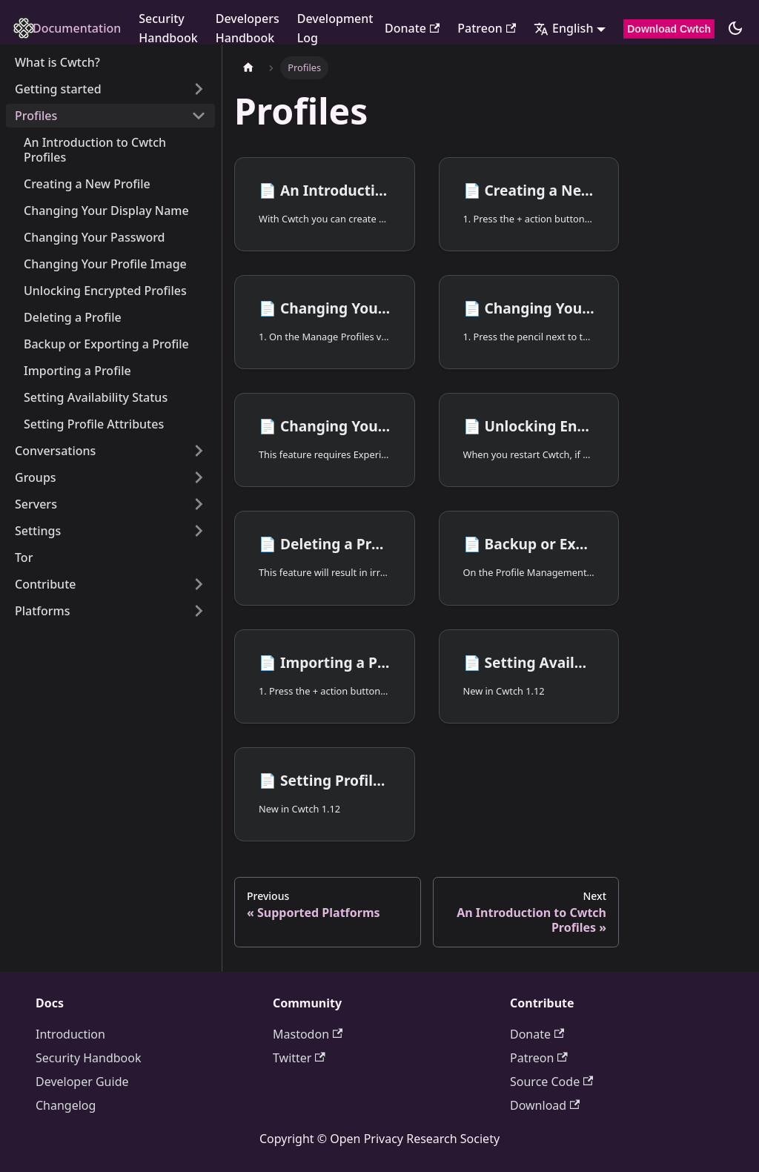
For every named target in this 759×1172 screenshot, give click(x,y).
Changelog (66, 1105)
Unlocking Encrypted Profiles (105, 290)
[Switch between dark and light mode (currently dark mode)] (735, 28)
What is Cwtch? (57, 62)
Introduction (70, 1034)
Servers (36, 504)
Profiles (36, 115)
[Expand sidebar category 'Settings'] (198, 531)
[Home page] (248, 67)
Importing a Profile (77, 370)
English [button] (563, 28)
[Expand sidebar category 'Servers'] (198, 504)
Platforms (42, 611)
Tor (24, 557)
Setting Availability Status (96, 397)
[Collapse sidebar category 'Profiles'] (198, 116)
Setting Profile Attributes (94, 424)
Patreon (486, 28)
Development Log (335, 28)
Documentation (77, 28)
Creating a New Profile (87, 184)
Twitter (299, 1058)
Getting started (58, 89)
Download (545, 1105)
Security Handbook (168, 28)
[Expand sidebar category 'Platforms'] (198, 611)
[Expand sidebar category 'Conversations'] (198, 451)
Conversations (55, 451)
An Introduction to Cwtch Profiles (95, 149)
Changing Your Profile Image (105, 264)
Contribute (45, 584)
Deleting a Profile (73, 317)
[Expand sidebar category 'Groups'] (198, 477)
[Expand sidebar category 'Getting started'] (198, 89)
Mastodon (307, 1034)
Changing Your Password (94, 237)
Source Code (551, 1081)
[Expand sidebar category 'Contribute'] (198, 584)
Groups (35, 477)
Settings (38, 531)
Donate (412, 28)
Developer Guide (82, 1081)
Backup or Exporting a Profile (106, 344)
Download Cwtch (669, 29)
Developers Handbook (247, 28)
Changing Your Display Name (106, 210)
